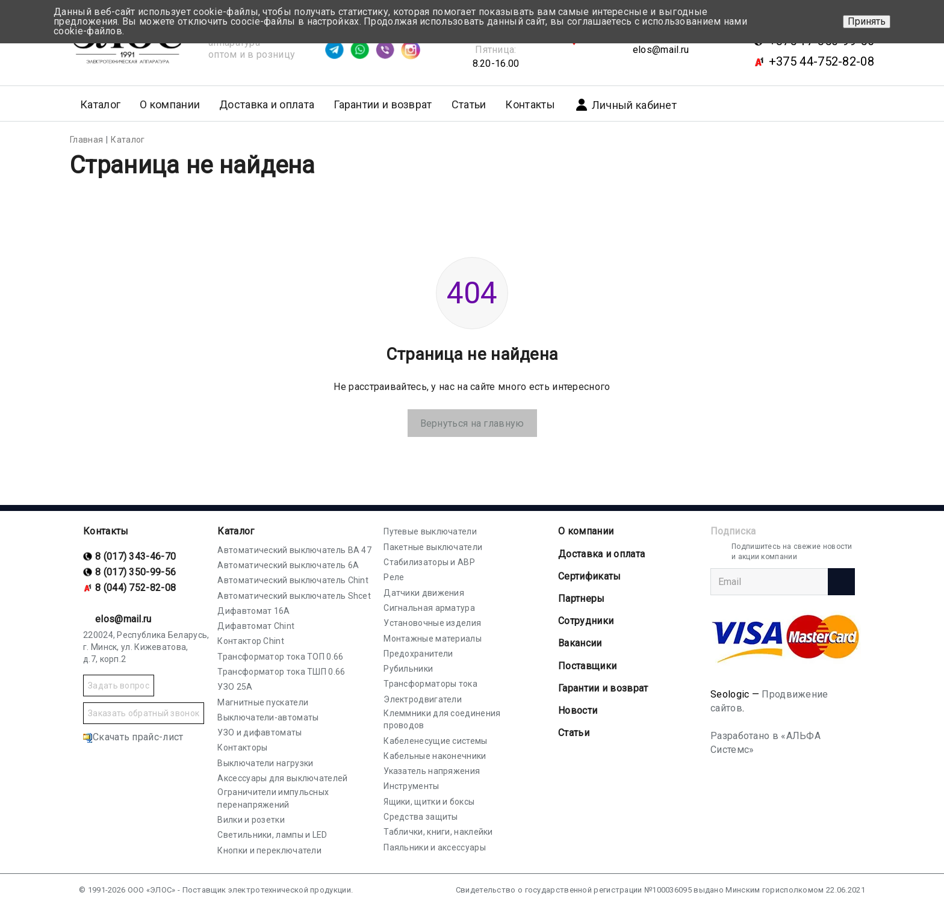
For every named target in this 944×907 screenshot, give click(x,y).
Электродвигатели (423, 699)
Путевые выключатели (430, 531)
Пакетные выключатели (433, 547)
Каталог (235, 531)
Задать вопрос (118, 685)
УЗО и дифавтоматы (259, 732)
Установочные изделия (432, 623)
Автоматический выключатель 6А (288, 565)
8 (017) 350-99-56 (135, 572)
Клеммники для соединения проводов (442, 719)
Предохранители (418, 653)
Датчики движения (424, 593)
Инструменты (411, 786)
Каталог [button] (100, 104)
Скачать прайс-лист (133, 737)
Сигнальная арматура (429, 608)
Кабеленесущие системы (435, 741)
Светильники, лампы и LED (272, 835)
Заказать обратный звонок (143, 713)
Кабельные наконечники (435, 756)
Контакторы (242, 747)
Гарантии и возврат (383, 104)
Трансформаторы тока (430, 684)
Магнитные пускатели (262, 702)
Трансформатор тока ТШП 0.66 (281, 671)
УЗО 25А (234, 687)
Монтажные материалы (433, 638)
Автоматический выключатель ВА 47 (294, 550)
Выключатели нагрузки (265, 763)
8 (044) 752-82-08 (135, 587)
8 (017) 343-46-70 (135, 556)
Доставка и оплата (266, 104)
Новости (577, 710)
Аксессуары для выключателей (282, 778)
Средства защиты (421, 817)
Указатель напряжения (432, 771)
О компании (585, 531)
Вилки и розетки (251, 820)
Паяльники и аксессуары (435, 847)
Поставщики (587, 666)
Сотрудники (585, 621)
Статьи (469, 104)
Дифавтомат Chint (255, 626)
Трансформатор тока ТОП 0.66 (280, 656)
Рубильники (408, 668)
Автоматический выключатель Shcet (294, 596)
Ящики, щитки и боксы (429, 801)
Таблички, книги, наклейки (438, 832)
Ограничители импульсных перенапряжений (273, 798)
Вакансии (579, 643)
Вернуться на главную (472, 423)
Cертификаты (589, 576)
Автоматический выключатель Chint (292, 580)
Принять (867, 21)
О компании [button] (170, 104)
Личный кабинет (625, 105)
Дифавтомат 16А (253, 611)
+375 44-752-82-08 (821, 61)
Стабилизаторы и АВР (429, 562)
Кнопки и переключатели (269, 850)
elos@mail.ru (661, 49)
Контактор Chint (250, 641)
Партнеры (581, 598)
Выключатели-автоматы (267, 717)
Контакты (529, 104)
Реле (394, 577)
